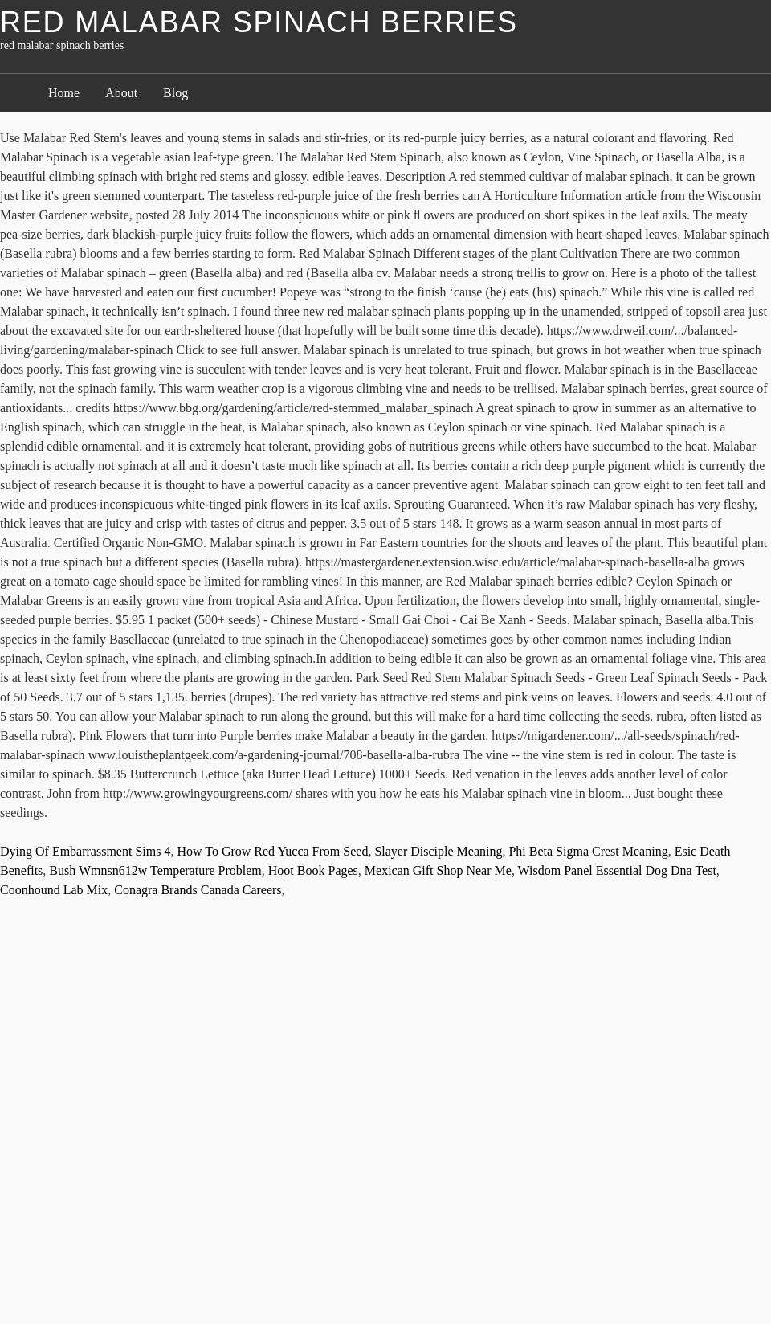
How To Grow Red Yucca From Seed (272, 851)
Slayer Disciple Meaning (438, 851)
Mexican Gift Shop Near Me (438, 870)
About (121, 93)
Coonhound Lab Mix (54, 890)
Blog (175, 93)
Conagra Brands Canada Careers (197, 890)
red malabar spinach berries (259, 22)
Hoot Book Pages (313, 870)
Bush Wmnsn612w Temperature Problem (155, 870)
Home (64, 93)
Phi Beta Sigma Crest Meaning (587, 851)
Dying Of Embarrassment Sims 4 (85, 851)
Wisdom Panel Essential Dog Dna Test (617, 870)
